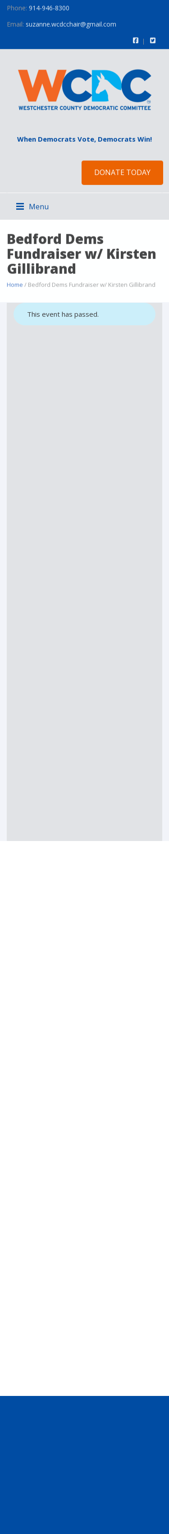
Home (15, 284)
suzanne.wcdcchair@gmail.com (71, 23)
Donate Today (122, 172)
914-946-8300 (49, 7)
